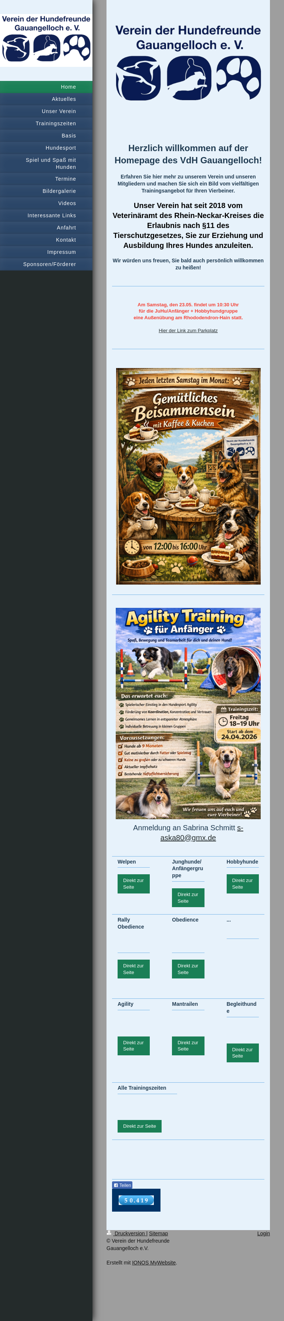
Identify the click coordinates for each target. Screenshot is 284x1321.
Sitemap (158, 1233)
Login (263, 1233)
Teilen (122, 1185)
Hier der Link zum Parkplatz (188, 330)
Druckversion (126, 1233)
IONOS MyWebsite (154, 1263)
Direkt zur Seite (133, 884)
